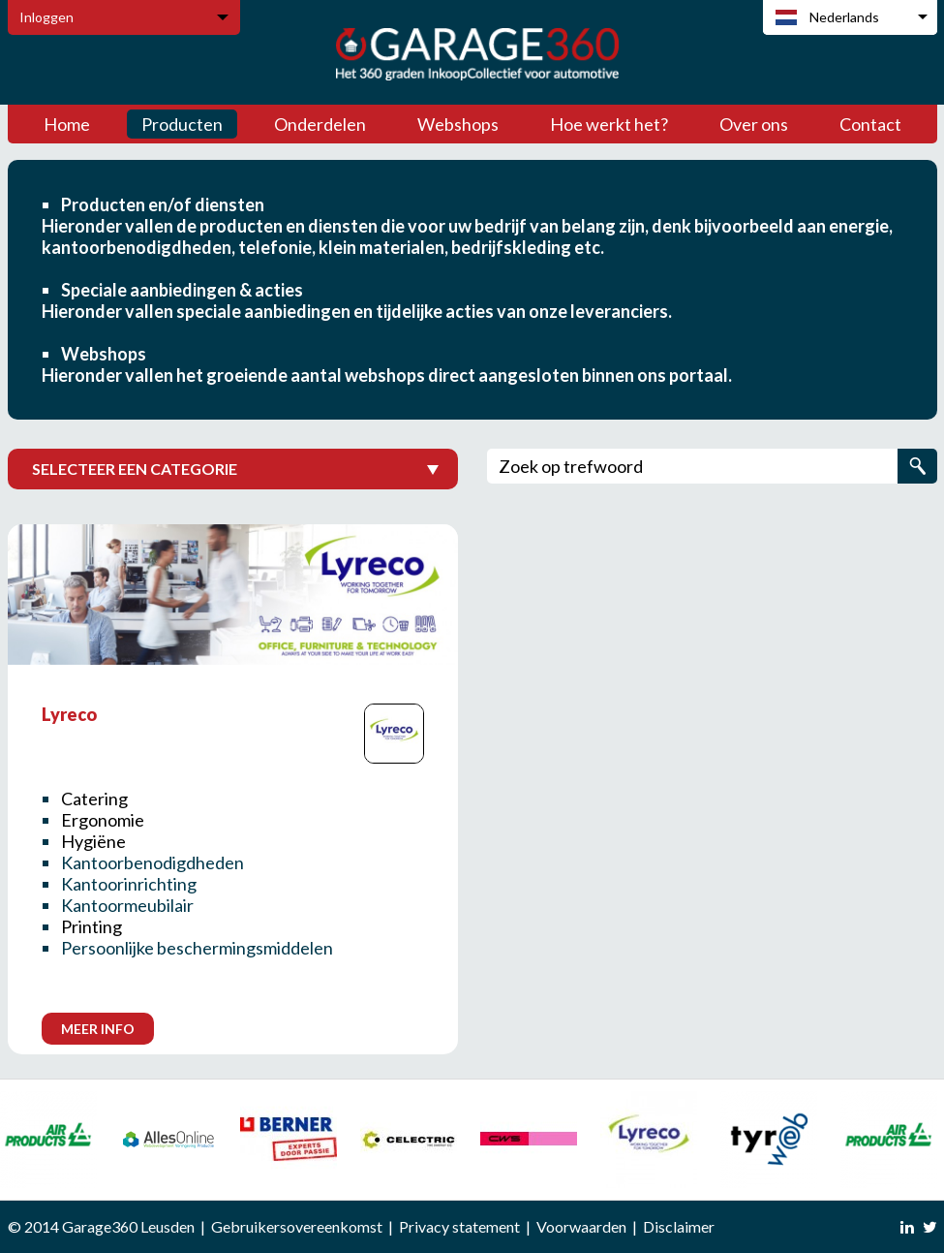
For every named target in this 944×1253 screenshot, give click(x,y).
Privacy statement (459, 1226)
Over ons (753, 124)
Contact (870, 124)
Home (67, 124)
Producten (182, 124)
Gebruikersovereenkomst (296, 1226)
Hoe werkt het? (609, 124)
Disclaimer (679, 1226)
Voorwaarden (581, 1226)
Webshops (458, 124)
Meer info (98, 1028)
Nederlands (844, 17)
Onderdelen (320, 124)
